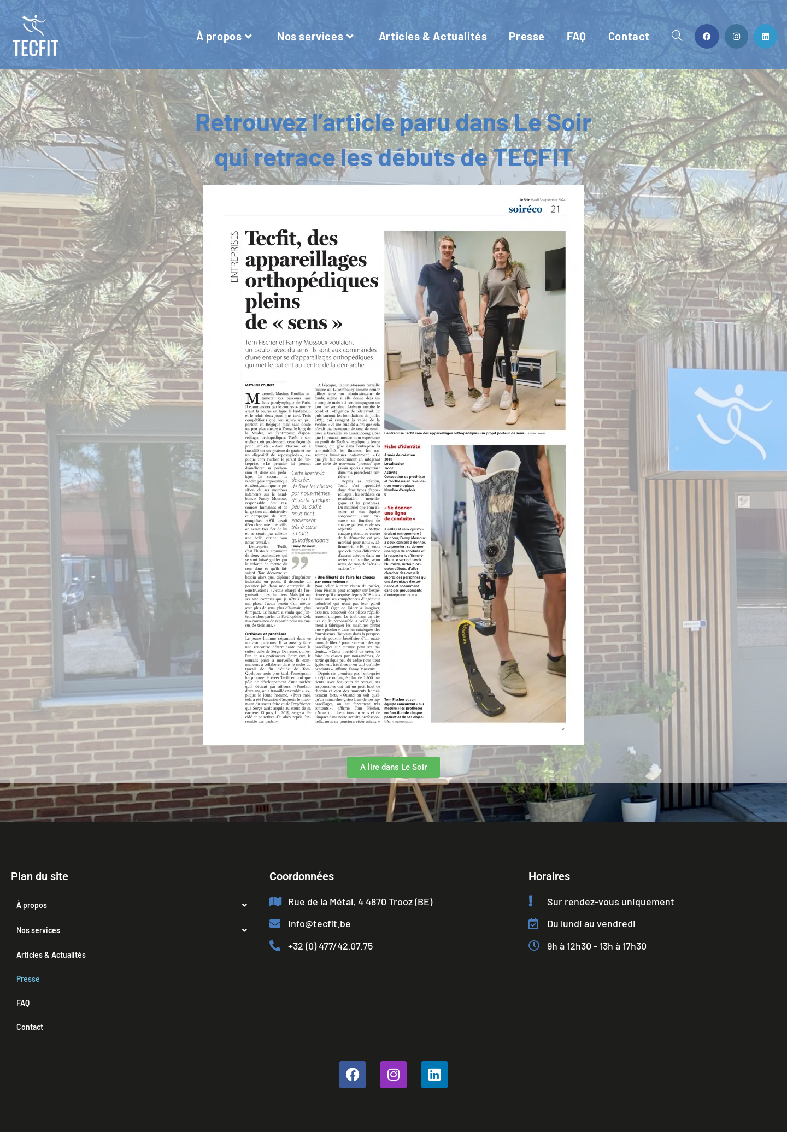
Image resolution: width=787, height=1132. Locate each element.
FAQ (23, 1002)
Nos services (134, 930)
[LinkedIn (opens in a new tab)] (765, 36)
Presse (28, 978)
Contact (29, 1026)
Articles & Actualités (51, 954)
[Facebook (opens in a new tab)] (707, 36)
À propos (134, 905)
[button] (135, 905)
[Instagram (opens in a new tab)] (736, 36)
